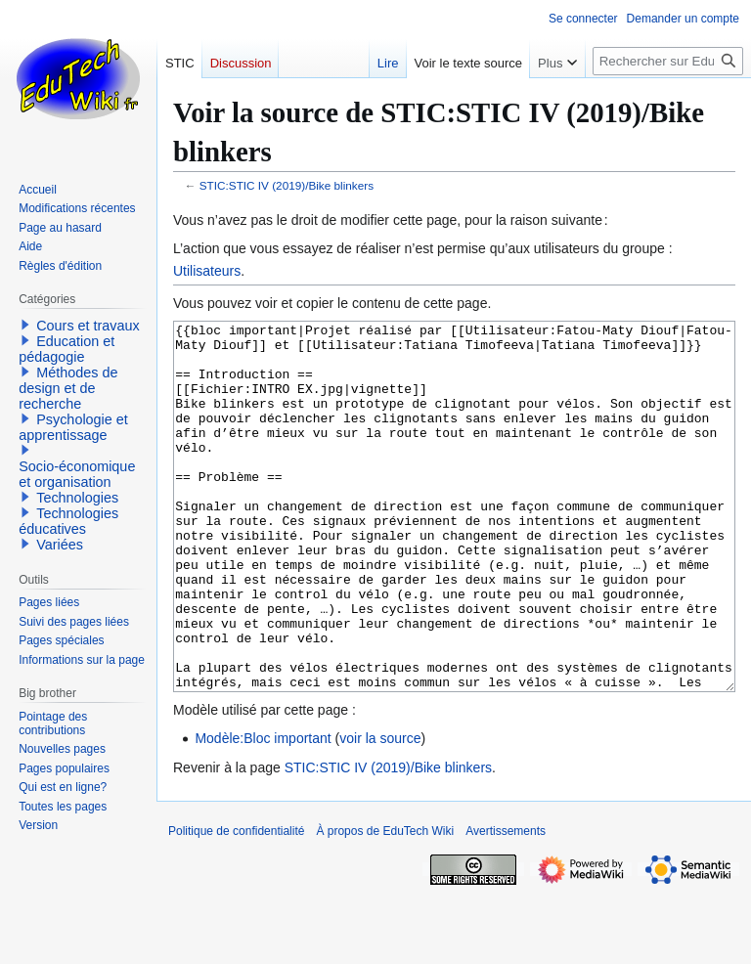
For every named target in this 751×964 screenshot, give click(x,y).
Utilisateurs (207, 271)
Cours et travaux (88, 325)
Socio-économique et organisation (77, 474)
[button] (25, 324)
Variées (59, 544)
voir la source (379, 811)
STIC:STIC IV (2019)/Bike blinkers (286, 185)
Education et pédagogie (66, 349)
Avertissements (505, 904)
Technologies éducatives (68, 521)
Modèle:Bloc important (263, 811)
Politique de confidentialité (236, 904)
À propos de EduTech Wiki (385, 904)
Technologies (77, 497)
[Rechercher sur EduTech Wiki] (668, 61)
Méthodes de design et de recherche (68, 388)
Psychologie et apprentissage (73, 427)
